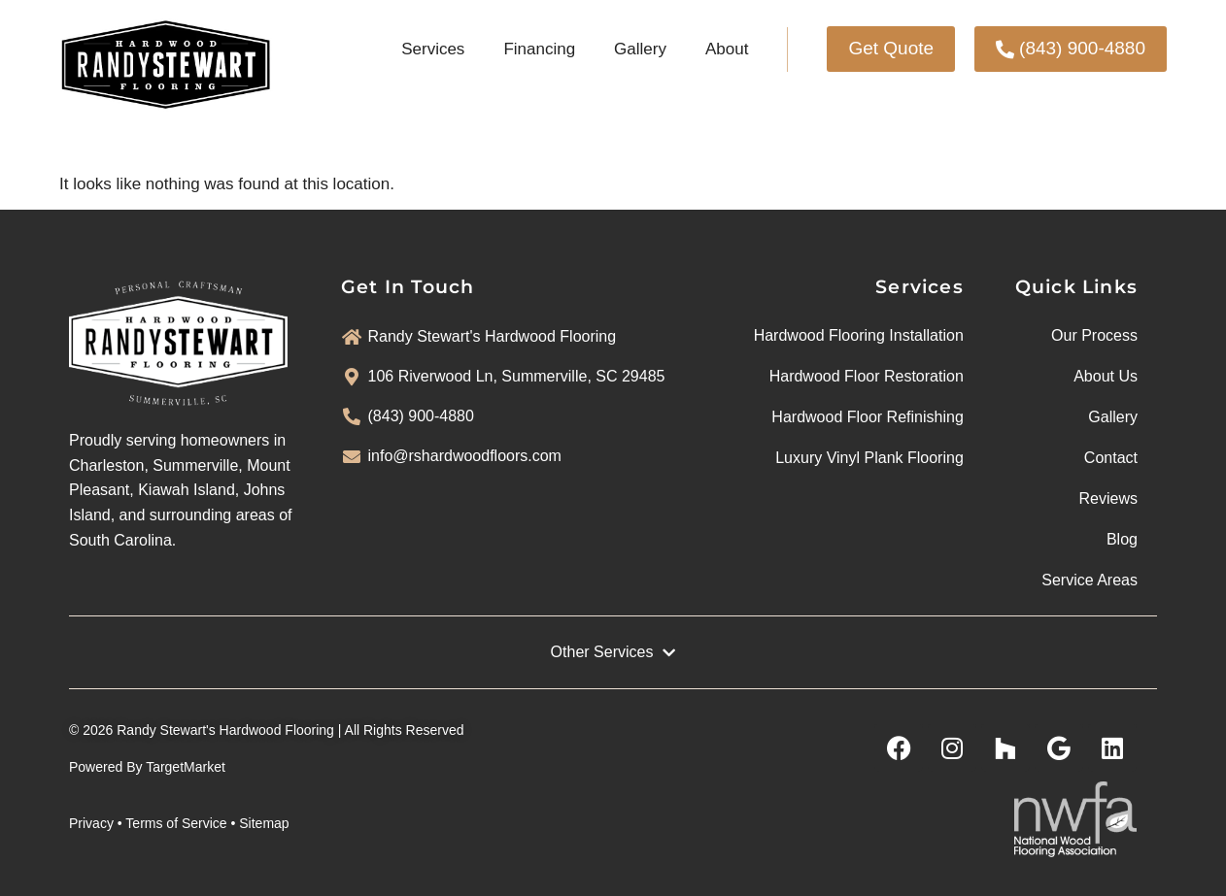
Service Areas (1089, 580)
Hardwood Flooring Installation (859, 335)
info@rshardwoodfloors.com (465, 456)
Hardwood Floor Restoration (866, 376)
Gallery (640, 49)
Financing (539, 49)
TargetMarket (185, 767)
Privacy (91, 823)
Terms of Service (175, 823)
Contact (1111, 457)
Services (432, 49)
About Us (1105, 376)
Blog (1122, 539)
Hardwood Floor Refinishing (867, 417)
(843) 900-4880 (421, 416)
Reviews (1108, 498)
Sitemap (264, 823)
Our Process (1094, 335)
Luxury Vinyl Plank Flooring (869, 457)
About (726, 49)
